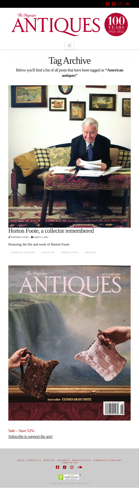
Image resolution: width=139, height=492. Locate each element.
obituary (90, 252)
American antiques (23, 252)
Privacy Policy (81, 460)
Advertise (63, 460)
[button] (69, 45)
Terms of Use (69, 463)
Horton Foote (69, 252)
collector (47, 252)
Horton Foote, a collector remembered (51, 230)
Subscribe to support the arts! (30, 436)
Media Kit (49, 460)
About (21, 460)
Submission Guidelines (107, 460)
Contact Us (34, 460)
